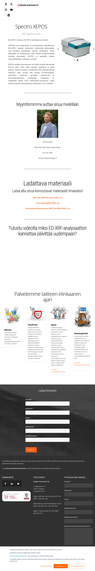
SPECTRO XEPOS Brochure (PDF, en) (47, 197)
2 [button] (77, 63)
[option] (76, 47)
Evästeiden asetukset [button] (46, 566)
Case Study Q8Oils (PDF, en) (47, 203)
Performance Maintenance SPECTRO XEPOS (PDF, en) (47, 208)
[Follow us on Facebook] (6, 4)
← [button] (58, 49)
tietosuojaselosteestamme (19, 556)
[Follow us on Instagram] (6, 10)
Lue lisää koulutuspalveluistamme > (82, 365)
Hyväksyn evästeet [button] (60, 566)
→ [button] (94, 49)
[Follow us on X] (11, 4)
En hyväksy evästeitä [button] (77, 566)
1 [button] (74, 63)
